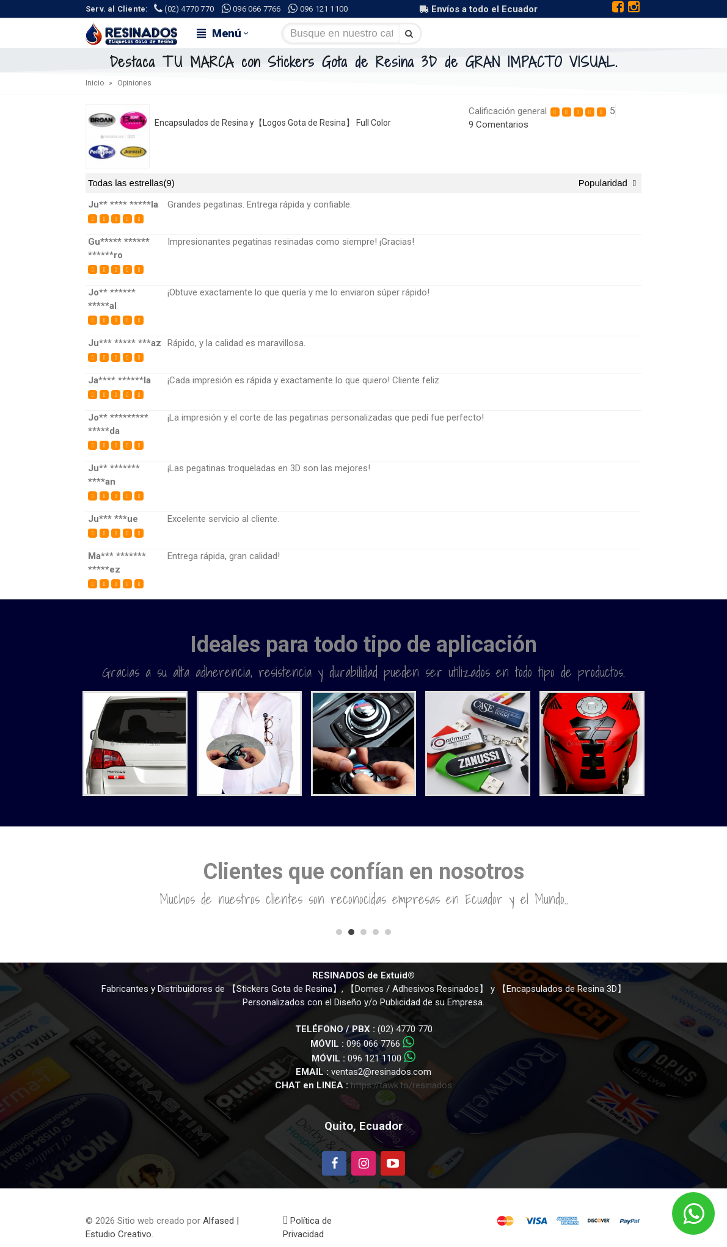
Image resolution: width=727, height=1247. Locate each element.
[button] (339, 932)
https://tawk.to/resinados (401, 1085)
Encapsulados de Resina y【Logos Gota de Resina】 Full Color (273, 123)
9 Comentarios (498, 124)
